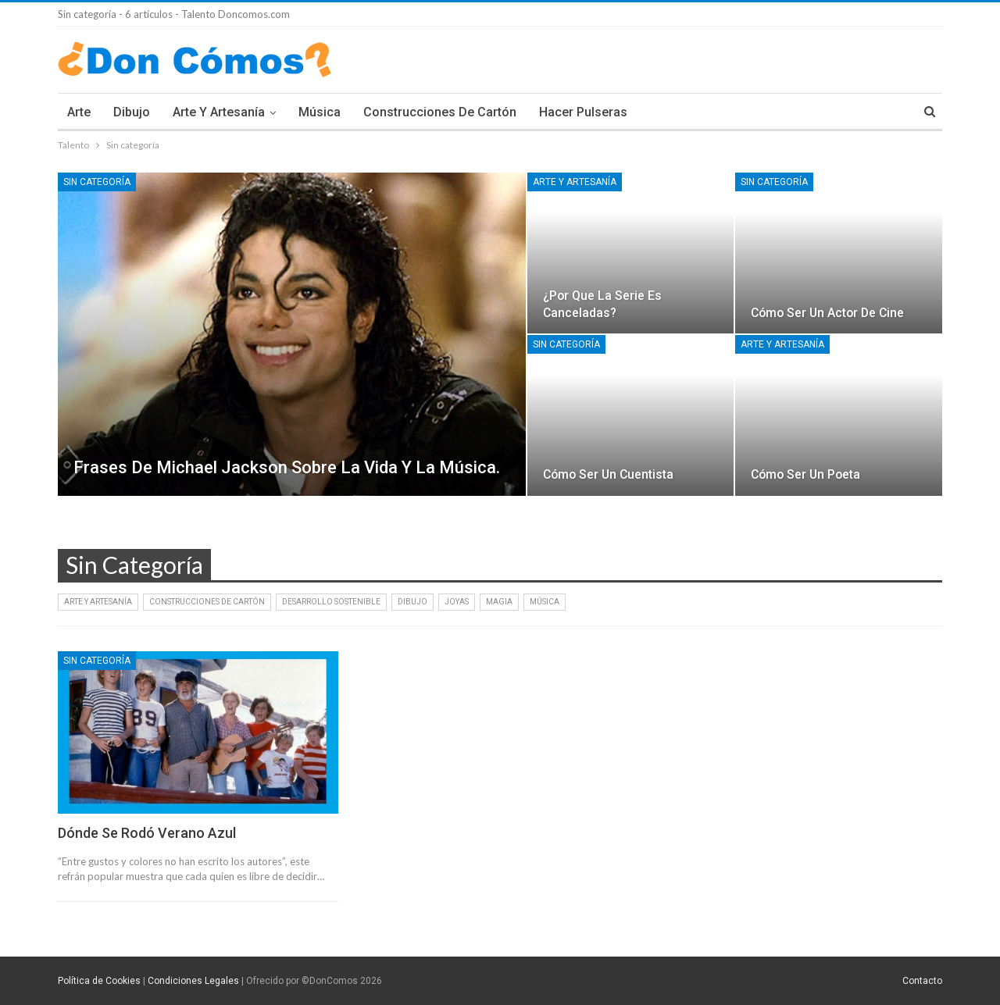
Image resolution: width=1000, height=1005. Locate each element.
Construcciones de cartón (439, 112)
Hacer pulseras (583, 112)
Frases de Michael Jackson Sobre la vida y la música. (286, 467)
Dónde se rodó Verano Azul (147, 833)
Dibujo (131, 112)
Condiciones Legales (193, 980)
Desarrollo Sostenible (331, 601)
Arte (79, 112)
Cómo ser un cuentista (608, 474)
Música (319, 112)
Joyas (457, 601)
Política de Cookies (99, 980)
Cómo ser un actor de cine (827, 312)
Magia (499, 601)
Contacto (922, 980)
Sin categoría (96, 181)
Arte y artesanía (219, 112)
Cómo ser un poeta (805, 474)
